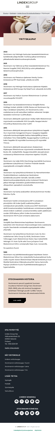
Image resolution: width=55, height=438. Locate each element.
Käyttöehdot (38, 430)
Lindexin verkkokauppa (12, 359)
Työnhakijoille (9, 387)
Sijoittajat (13, 13)
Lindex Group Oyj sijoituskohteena (28, 13)
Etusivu (5, 13)
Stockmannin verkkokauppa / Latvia (17, 366)
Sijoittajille (8, 380)
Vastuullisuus (9, 391)
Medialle (7, 384)
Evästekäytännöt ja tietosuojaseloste (23, 430)
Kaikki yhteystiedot (12, 348)
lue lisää (17, 300)
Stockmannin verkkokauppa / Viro (16, 370)
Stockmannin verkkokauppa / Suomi (17, 363)
